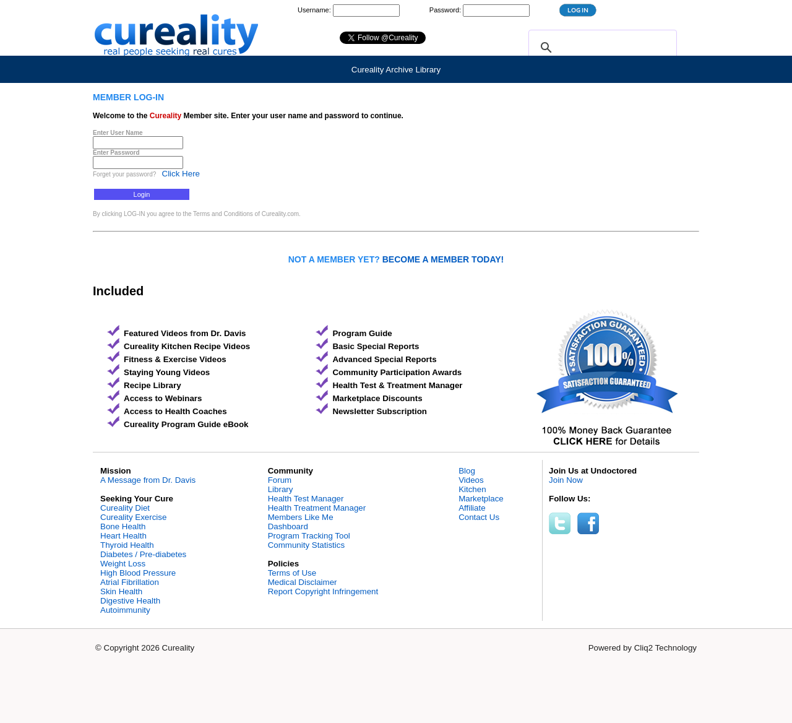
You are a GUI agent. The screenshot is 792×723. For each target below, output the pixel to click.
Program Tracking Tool (309, 535)
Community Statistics (306, 545)
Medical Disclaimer (302, 582)
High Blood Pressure (138, 573)
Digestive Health (130, 600)
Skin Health (121, 591)
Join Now (566, 480)
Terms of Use (292, 573)
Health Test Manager (306, 498)
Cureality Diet (125, 508)
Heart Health (123, 535)
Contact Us (478, 517)
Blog (466, 470)
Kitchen (472, 489)
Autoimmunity (125, 610)
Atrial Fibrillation (129, 582)
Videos (471, 480)
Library (280, 489)
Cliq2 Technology (665, 647)
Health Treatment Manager (317, 508)
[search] (601, 47)
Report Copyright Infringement (323, 591)
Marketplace (481, 498)
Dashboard (288, 526)
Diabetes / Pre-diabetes (143, 554)
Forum (280, 480)
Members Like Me (301, 517)
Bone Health (122, 526)
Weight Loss (122, 563)
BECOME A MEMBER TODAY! (443, 259)
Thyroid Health (127, 545)
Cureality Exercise (133, 517)
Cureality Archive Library (396, 69)
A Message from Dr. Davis (148, 480)
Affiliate (471, 508)
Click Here (181, 173)
